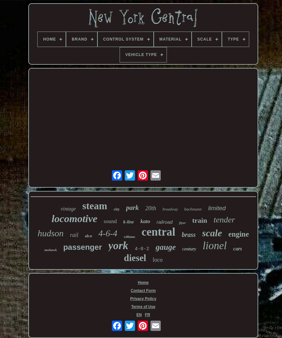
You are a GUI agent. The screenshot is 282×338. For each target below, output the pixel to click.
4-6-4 (107, 233)
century (189, 249)
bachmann (193, 209)
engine (238, 234)
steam (94, 205)
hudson (51, 233)
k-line (128, 222)
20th (150, 208)
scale (212, 233)
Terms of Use (143, 307)
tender (224, 219)
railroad (165, 222)
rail (74, 235)
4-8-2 (142, 249)
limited (217, 208)
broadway (170, 209)
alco (88, 235)
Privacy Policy (143, 298)
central (158, 232)
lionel (215, 245)
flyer (182, 223)
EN (139, 315)
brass (189, 234)
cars (237, 248)
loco (158, 260)
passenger (82, 247)
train (199, 220)
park (132, 207)
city (117, 209)
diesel (135, 258)
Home (143, 282)
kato (145, 221)
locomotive (74, 218)
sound (110, 221)
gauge (166, 247)
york (118, 245)
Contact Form (143, 290)
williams (129, 237)
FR (147, 315)
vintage (68, 208)
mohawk (50, 250)
